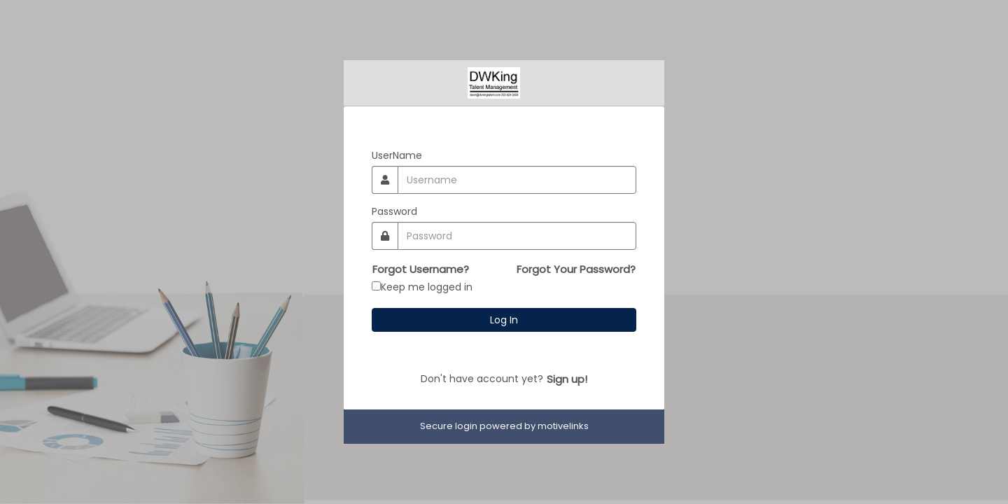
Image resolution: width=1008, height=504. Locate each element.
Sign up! (567, 379)
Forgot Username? (420, 269)
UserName (397, 155)
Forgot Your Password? (576, 269)
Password (394, 211)
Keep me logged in (426, 287)
